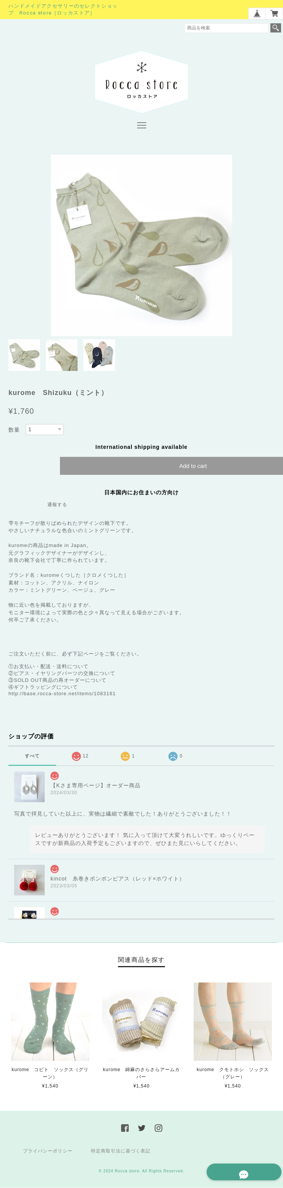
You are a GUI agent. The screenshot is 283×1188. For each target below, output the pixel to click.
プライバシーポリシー (48, 1151)
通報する (57, 505)
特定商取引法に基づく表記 (120, 1151)
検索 (275, 27)
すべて (32, 757)
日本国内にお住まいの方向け (141, 493)
